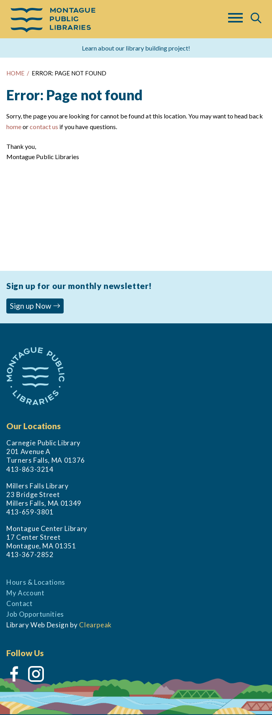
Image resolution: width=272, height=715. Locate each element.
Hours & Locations (35, 582)
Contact (19, 603)
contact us (44, 126)
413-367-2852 (30, 554)
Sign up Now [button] (35, 305)
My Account (25, 593)
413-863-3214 (30, 469)
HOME (15, 73)
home (13, 126)
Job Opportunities (35, 614)
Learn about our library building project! (136, 48)
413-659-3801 (30, 512)
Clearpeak (95, 625)
